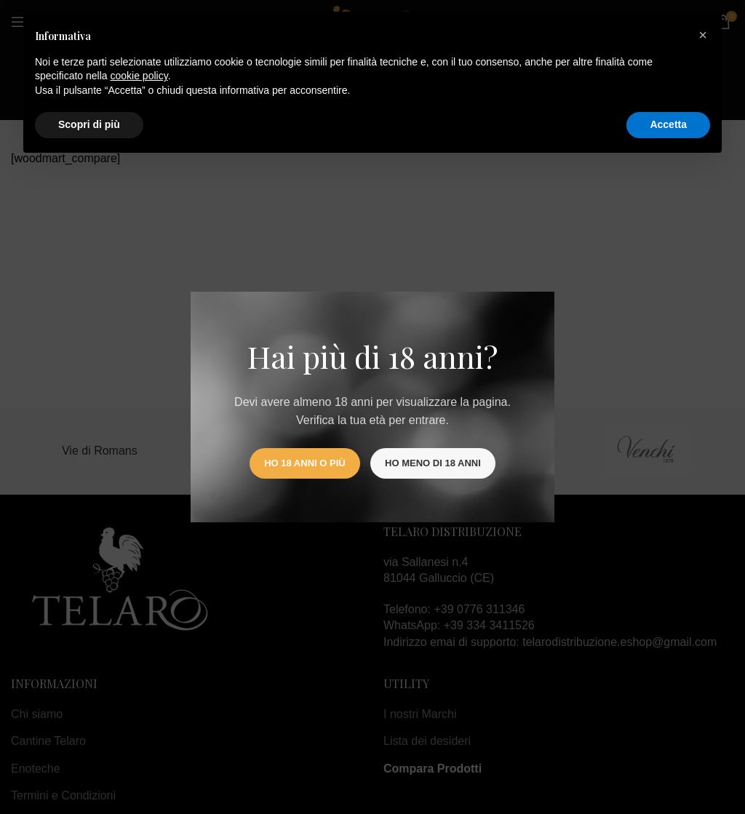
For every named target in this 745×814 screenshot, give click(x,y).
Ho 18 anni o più (304, 463)
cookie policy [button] (139, 75)
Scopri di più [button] (89, 124)
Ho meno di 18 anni (433, 463)
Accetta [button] (668, 124)
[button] (702, 35)
